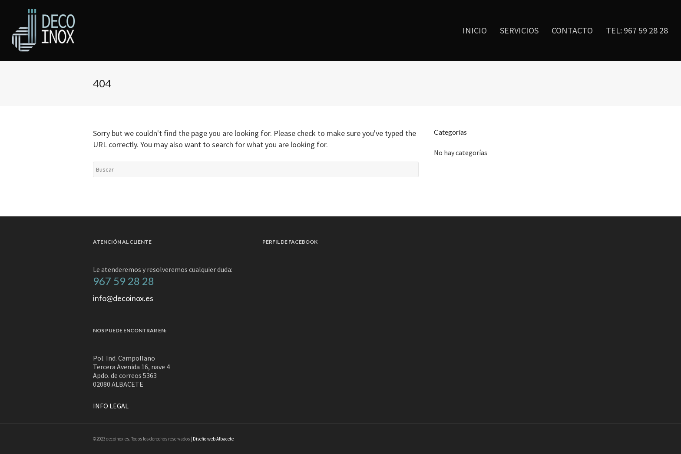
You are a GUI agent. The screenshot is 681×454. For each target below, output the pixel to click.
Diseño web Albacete (213, 439)
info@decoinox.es (123, 298)
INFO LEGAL (111, 405)
